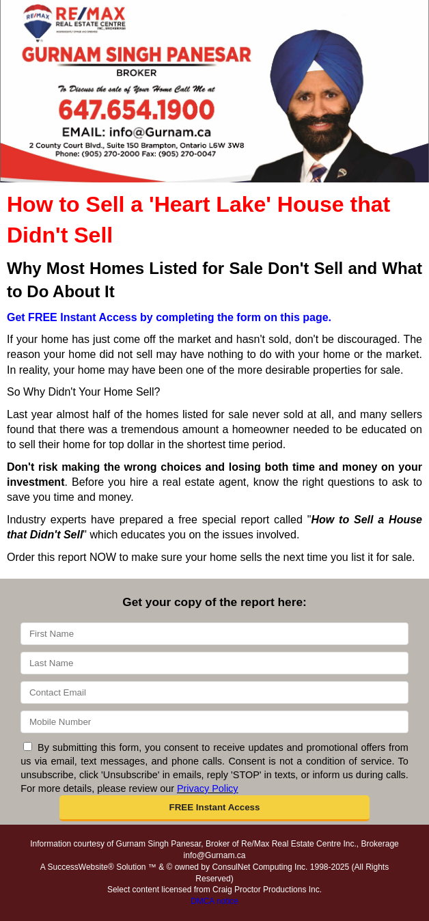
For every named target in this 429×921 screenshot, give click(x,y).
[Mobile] (214, 722)
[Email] (214, 692)
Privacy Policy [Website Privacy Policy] (207, 788)
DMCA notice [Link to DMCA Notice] (214, 901)
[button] (214, 808)
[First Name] (214, 633)
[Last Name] (214, 663)
